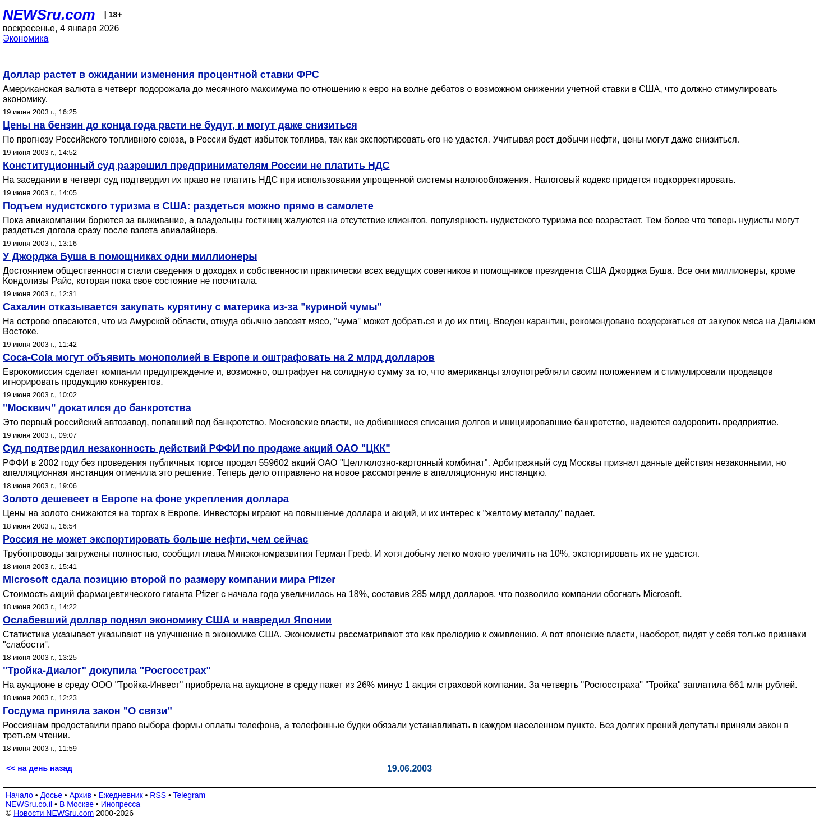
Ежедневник (121, 795)
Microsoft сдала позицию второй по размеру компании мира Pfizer (169, 579)
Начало (19, 795)
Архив (80, 795)
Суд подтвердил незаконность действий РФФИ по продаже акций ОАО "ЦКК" (196, 448)
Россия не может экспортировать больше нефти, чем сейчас (155, 539)
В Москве (76, 804)
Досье (51, 795)
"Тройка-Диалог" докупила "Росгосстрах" (107, 670)
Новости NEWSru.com (53, 813)
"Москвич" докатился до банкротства (97, 408)
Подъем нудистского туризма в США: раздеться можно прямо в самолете (188, 206)
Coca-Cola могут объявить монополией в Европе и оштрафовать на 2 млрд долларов (219, 357)
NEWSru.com (49, 14)
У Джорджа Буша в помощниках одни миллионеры (130, 256)
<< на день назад (39, 768)
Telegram (189, 795)
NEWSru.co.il (29, 804)
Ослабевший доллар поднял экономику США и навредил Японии (167, 620)
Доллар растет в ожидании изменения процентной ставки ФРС (161, 74)
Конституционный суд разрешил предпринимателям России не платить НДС (196, 165)
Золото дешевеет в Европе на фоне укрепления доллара (146, 498)
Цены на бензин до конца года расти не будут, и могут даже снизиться (180, 125)
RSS (158, 795)
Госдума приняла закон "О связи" (87, 711)
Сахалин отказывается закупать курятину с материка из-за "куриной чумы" (192, 307)
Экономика (26, 38)
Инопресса (121, 804)
